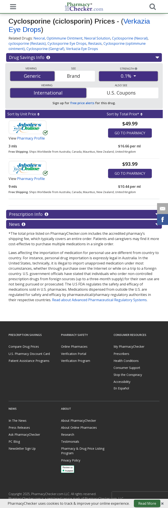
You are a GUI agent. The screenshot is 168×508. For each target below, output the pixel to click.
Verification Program (75, 361)
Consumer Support (127, 368)
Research (67, 434)
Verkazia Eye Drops (82, 48)
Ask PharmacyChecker (24, 434)
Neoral (39, 38)
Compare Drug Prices (24, 346)
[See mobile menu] (12, 6)
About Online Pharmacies (79, 427)
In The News (17, 420)
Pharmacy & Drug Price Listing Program (82, 450)
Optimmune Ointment (64, 38)
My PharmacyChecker (129, 346)
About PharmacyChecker (78, 420)
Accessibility (122, 382)
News (84, 224)
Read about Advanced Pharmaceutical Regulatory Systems (99, 299)
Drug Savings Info (84, 57)
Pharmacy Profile (31, 138)
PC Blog (14, 441)
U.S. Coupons (121, 93)
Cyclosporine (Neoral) (130, 38)
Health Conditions (126, 361)
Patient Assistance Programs (29, 361)
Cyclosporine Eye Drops (66, 43)
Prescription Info (84, 214)
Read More (147, 503)
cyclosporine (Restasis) (27, 43)
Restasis (95, 43)
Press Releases (19, 427)
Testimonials (70, 441)
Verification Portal (73, 354)
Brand (73, 76)
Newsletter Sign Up (22, 448)
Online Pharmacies (74, 346)
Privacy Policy (70, 460)
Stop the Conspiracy (128, 375)
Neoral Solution (97, 38)
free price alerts (82, 103)
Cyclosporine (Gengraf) (45, 48)
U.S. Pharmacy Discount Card (29, 354)
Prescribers (121, 354)
